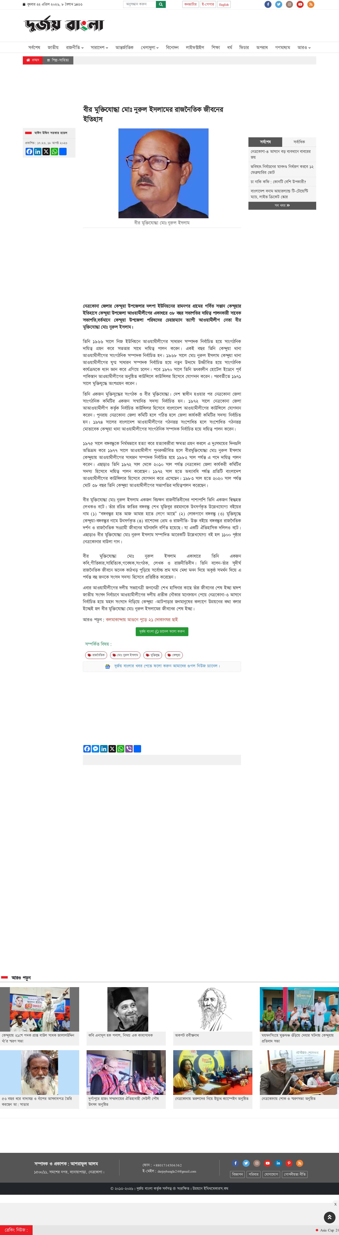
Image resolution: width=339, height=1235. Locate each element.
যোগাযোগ (271, 1174)
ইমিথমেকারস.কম (216, 1188)
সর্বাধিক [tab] (299, 142)
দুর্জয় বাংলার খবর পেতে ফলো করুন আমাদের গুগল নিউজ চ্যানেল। (167, 666)
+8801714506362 (167, 1165)
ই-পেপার (208, 4)
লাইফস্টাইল (195, 47)
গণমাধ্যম (282, 47)
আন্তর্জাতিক (124, 47)
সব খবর (282, 205)
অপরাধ (262, 47)
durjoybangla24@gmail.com (177, 1171)
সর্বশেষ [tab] (265, 142)
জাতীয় (53, 47)
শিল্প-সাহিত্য (58, 60)
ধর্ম (229, 47)
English (224, 4)
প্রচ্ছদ (32, 60)
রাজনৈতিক (96, 655)
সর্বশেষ (34, 47)
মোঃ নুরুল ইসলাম (125, 655)
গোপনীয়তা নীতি (294, 1174)
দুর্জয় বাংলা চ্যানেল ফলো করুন (162, 631)
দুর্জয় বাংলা (145, 1188)
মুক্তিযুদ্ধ (152, 655)
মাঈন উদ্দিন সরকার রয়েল (50, 133)
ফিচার (244, 47)
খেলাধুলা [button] (150, 47)
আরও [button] (304, 47)
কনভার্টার (190, 4)
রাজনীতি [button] (75, 47)
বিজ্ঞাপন (237, 1174)
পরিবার (253, 1174)
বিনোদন (172, 47)
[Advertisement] (231, 24)
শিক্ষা (216, 47)
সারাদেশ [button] (99, 47)
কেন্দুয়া (174, 655)
